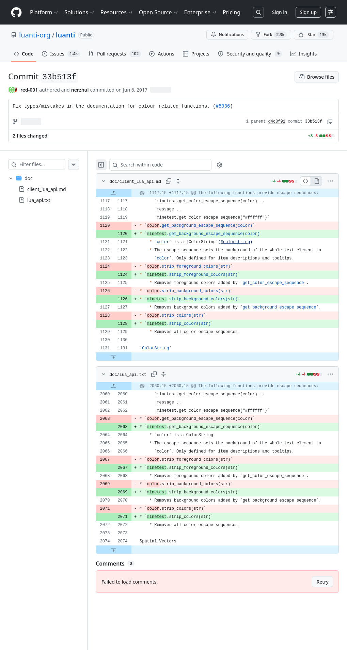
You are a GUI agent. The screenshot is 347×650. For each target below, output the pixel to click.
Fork (271, 34)
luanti (65, 34)
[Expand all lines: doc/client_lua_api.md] (191, 181)
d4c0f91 (276, 121)
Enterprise (200, 12)
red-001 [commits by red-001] (29, 89)
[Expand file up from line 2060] (127, 415)
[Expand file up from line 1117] (127, 197)
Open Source (159, 12)
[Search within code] (170, 164)
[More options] (330, 181)
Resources (116, 12)
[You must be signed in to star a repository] (313, 34)
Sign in (279, 12)
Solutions (79, 12)
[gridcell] (224, 197)
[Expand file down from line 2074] (127, 598)
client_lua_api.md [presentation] (46, 189)
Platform (44, 12)
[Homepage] (16, 12)
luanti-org (34, 34)
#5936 (223, 106)
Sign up (308, 12)
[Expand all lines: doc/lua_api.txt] (177, 398)
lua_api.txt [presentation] (38, 200)
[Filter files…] (49, 164)
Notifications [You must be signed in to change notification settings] (227, 34)
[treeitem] (50, 189)
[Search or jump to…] (258, 12)
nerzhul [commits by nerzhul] (80, 89)
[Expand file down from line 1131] (127, 381)
